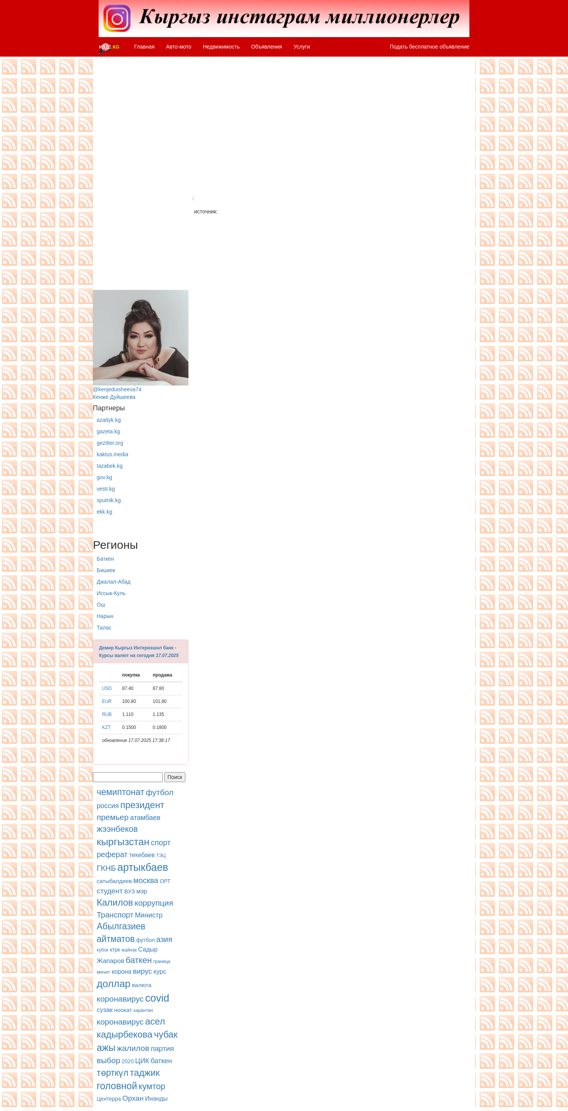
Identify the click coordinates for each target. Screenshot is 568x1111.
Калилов (115, 902)
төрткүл (112, 1073)
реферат (112, 854)
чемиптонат (120, 792)
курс (159, 971)
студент (110, 891)
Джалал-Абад (113, 582)
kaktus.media (112, 454)
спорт (161, 842)
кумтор (152, 1086)
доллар (113, 983)
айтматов (116, 939)
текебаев (142, 855)
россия (108, 806)
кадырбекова (125, 1034)
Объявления (266, 47)
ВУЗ (129, 891)
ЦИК (142, 1061)
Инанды (156, 1098)
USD (107, 688)
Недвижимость (221, 47)
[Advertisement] (140, 175)
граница (161, 961)
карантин (143, 1010)
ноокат (123, 1010)
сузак (105, 1009)
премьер (112, 817)
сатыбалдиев (114, 881)
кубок (102, 950)
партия (162, 1048)
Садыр (147, 949)
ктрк (115, 950)
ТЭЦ (161, 855)
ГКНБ (106, 868)
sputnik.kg (109, 500)
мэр (141, 891)
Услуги (302, 47)
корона (121, 971)
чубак (166, 1034)
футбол (160, 792)
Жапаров (110, 961)
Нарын (105, 616)
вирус (142, 971)
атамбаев (145, 817)
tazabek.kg (110, 466)
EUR (107, 701)
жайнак (129, 950)
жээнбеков (117, 829)
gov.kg (104, 477)
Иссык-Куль (111, 593)
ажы (106, 1047)
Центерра (109, 1099)
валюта (141, 985)
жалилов (133, 1048)
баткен (139, 960)
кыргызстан (123, 841)
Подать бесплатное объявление (429, 47)
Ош (101, 605)
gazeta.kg (108, 431)
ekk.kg (104, 512)
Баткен (105, 559)
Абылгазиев (121, 926)
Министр (148, 915)
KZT (106, 727)
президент (142, 805)
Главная (144, 47)
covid (157, 998)
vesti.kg (106, 489)
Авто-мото (178, 47)
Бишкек (106, 570)
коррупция (154, 902)
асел (155, 1021)
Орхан (132, 1098)
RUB (107, 714)
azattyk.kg (109, 420)
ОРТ (165, 881)
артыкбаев (142, 867)
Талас (104, 628)
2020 (128, 1061)
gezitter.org (110, 443)
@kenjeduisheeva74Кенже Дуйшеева (140, 345)
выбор (108, 1060)
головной (117, 1085)
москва (145, 880)
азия (164, 939)
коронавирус (120, 998)
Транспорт (115, 915)
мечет (103, 972)
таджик (145, 1072)
